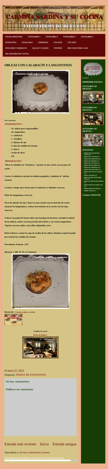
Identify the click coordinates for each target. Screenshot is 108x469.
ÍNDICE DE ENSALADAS (91, 169)
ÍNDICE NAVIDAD (89, 175)
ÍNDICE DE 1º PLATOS (90, 156)
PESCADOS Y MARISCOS (16, 48)
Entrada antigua (64, 444)
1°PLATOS (58, 42)
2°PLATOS (72, 42)
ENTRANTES (10, 42)
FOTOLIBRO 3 (69, 37)
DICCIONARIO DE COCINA (17, 54)
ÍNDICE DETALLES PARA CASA (93, 185)
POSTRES (58, 48)
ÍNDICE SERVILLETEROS (91, 188)
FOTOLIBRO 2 (52, 37)
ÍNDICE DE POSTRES (90, 161)
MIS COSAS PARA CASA (78, 48)
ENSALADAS (27, 42)
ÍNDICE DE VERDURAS (91, 167)
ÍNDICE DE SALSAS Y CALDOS (93, 171)
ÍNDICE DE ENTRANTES (31, 374)
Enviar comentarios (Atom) (35, 452)
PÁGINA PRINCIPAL (14, 37)
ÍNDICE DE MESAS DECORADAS (94, 181)
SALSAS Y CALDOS (40, 48)
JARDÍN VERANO (89, 190)
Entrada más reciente (20, 444)
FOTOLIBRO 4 (87, 37)
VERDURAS (43, 42)
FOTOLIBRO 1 (34, 37)
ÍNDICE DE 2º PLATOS (90, 163)
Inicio (44, 444)
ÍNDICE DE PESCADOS (91, 165)
